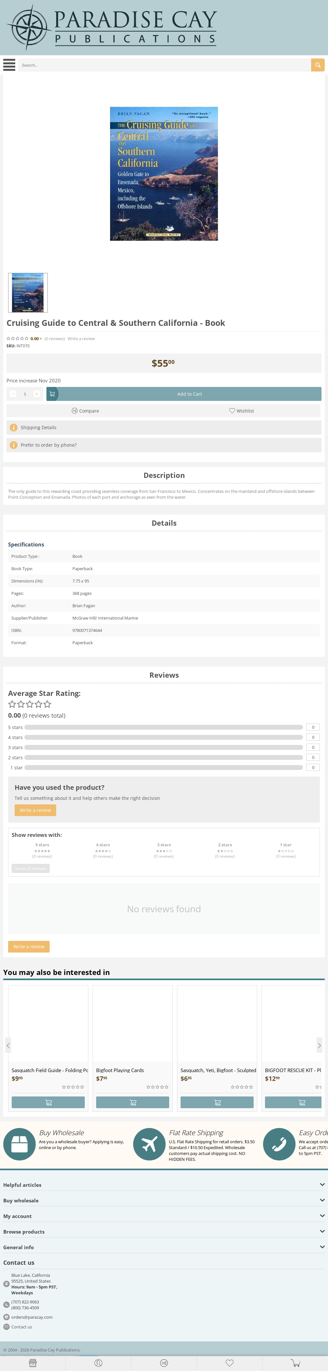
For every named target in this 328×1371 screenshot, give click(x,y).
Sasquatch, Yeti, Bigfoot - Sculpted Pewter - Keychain (219, 1070)
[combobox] (171, 64)
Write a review (81, 339)
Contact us (21, 1327)
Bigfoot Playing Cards (120, 1070)
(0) (54, 339)
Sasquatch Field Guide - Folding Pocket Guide (50, 1070)
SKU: (10, 346)
